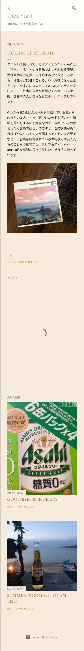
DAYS (20, 261)
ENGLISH (31, 261)
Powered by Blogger (42, 637)
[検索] (74, 7)
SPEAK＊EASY (20, 16)
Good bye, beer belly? (32, 499)
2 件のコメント (25, 609)
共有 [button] (10, 255)
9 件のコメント (25, 507)
